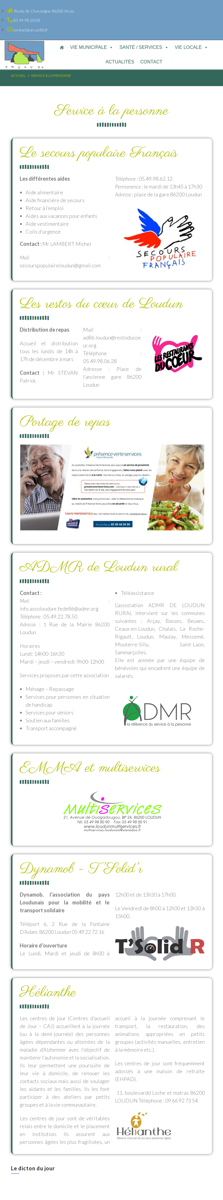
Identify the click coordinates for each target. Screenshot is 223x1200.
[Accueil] (62, 47)
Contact (151, 61)
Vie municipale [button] (92, 47)
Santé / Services (143, 47)
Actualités (119, 61)
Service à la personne (51, 75)
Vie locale (191, 47)
